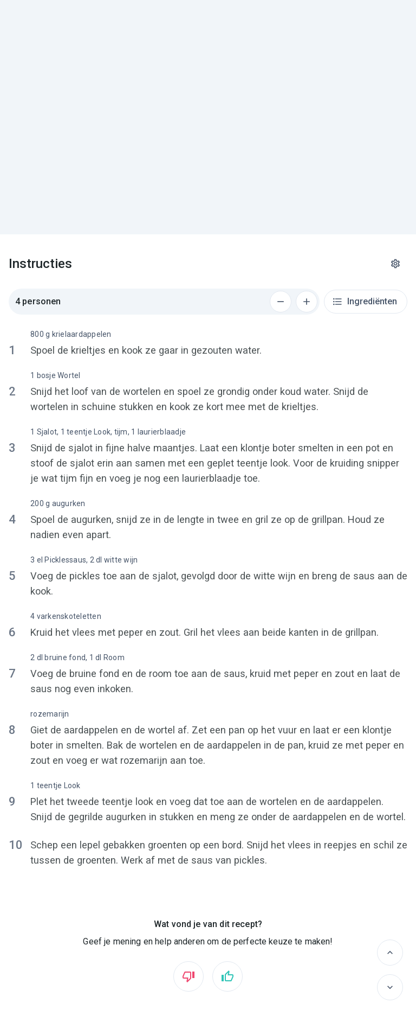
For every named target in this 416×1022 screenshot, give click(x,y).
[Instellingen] (395, 264)
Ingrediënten (364, 301)
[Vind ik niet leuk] (188, 976)
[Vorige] (390, 953)
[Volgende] (390, 987)
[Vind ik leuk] (227, 976)
